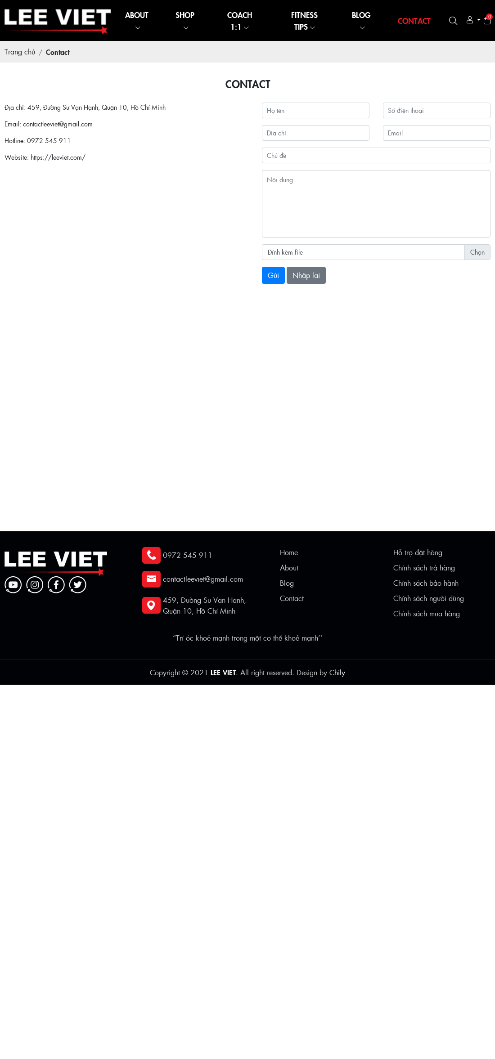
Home (289, 552)
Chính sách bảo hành (426, 583)
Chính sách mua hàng (426, 613)
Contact (292, 598)
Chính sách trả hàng (424, 567)
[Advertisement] (246, 748)
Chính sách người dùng (428, 598)
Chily (337, 672)
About (289, 567)
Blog (287, 583)
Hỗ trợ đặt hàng (417, 552)
